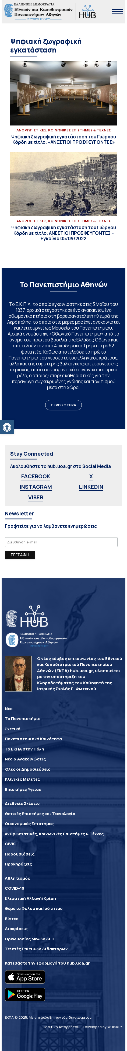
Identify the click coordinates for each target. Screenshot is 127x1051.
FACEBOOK (35, 476)
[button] (7, 427)
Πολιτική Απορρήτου (61, 1026)
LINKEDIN (91, 486)
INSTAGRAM (36, 486)
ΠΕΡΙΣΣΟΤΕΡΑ (63, 405)
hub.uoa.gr (78, 963)
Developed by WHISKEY (102, 1026)
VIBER (35, 497)
